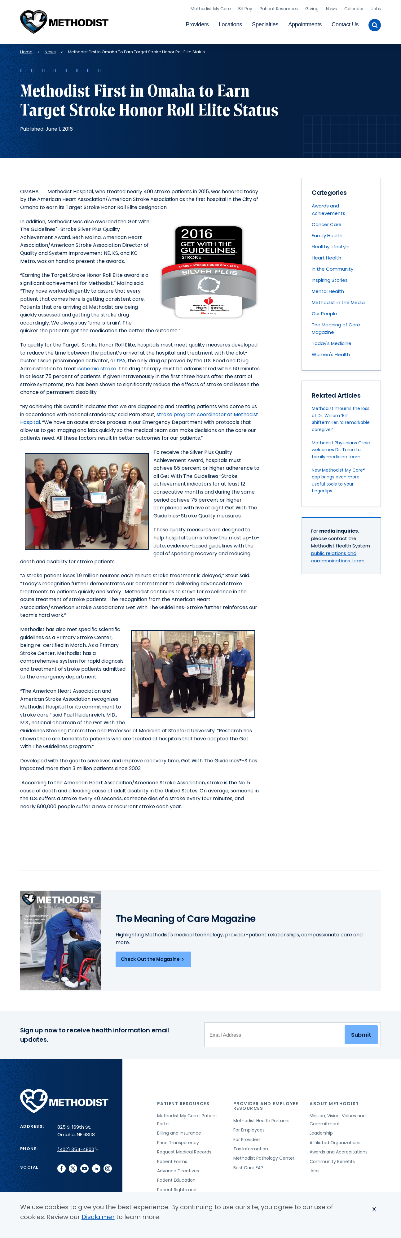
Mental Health (328, 289)
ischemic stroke (96, 366)
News (331, 8)
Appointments (305, 23)
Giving (311, 8)
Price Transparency (178, 1140)
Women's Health (331, 352)
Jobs (376, 8)
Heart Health (326, 255)
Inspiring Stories (330, 278)
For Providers (247, 1137)
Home (26, 50)
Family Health (327, 233)
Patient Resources (279, 8)
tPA (121, 358)
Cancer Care (327, 222)
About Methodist (334, 1101)
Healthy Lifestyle (331, 244)
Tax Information (250, 1147)
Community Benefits (332, 1159)
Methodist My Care (211, 8)
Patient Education (176, 1178)
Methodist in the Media (338, 300)
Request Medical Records (184, 1150)
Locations (230, 23)
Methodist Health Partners (261, 1118)
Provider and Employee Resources (265, 1103)
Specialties (265, 23)
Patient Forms (172, 1159)
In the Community (332, 267)
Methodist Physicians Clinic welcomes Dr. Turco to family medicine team (341, 448)
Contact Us (345, 23)
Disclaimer (98, 1217)
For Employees (249, 1128)
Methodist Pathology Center (263, 1156)
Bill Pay (245, 8)
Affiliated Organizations (335, 1140)
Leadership (321, 1131)
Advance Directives (178, 1169)
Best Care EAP (248, 1165)
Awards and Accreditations (339, 1150)
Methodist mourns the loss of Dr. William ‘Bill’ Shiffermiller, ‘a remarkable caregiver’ (341, 416)
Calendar (354, 8)
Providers (197, 23)
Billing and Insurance (179, 1131)
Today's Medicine (331, 341)
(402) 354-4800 (78, 1147)
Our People (324, 311)
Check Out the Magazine (153, 957)
